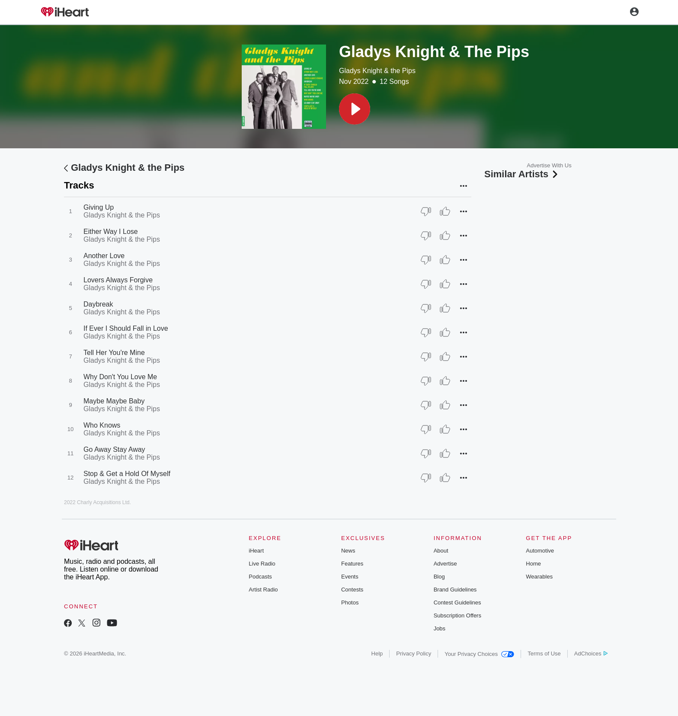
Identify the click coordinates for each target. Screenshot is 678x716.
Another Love (104, 255)
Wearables (539, 576)
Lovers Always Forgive (118, 280)
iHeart (256, 550)
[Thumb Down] (426, 211)
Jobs (439, 628)
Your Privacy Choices (479, 654)
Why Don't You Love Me (120, 376)
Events (349, 576)
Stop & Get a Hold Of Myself (126, 473)
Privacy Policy (413, 653)
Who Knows (101, 425)
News (348, 550)
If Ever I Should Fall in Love (125, 328)
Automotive (540, 550)
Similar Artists (522, 174)
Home (533, 563)
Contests (352, 589)
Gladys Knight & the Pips (377, 70)
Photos (349, 602)
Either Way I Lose (110, 231)
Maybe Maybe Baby (113, 401)
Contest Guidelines (457, 602)
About (441, 550)
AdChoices (591, 653)
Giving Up (98, 207)
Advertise (445, 563)
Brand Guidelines (455, 589)
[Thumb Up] (445, 211)
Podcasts (260, 576)
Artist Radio (263, 589)
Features (352, 563)
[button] (354, 109)
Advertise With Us (549, 165)
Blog (439, 576)
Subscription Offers (457, 615)
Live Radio (262, 563)
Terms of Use (544, 653)
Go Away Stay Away (114, 449)
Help (377, 653)
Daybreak (98, 304)
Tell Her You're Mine (114, 352)
